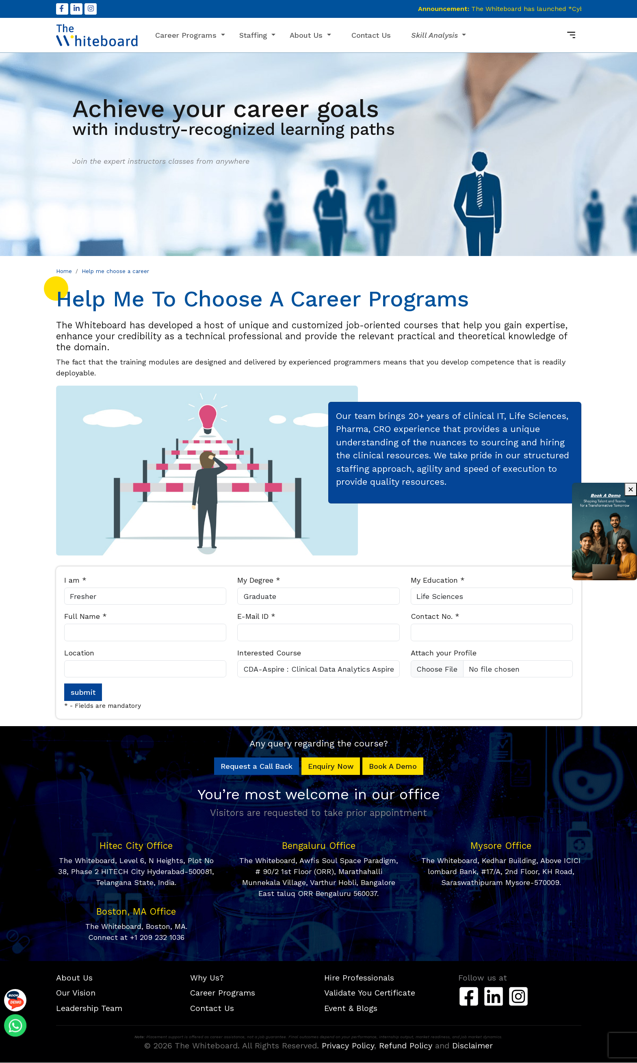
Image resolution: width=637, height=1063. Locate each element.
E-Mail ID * (256, 616)
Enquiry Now (330, 767)
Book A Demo (393, 767)
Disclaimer (472, 1046)
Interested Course (269, 653)
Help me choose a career (115, 271)
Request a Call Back (256, 767)
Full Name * (85, 616)
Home (64, 271)
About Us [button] (307, 35)
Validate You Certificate (369, 993)
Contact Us (371, 35)
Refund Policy (405, 1046)
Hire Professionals (359, 978)
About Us (74, 978)
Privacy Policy (348, 1046)
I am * (75, 580)
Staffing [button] (254, 35)
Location (79, 653)
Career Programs (222, 993)
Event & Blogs (350, 1008)
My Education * (438, 580)
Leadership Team (89, 1008)
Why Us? (207, 978)
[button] (438, 35)
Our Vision (75, 993)
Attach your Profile (444, 653)
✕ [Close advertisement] (631, 489)
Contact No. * (435, 616)
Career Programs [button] (187, 35)
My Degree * (258, 580)
